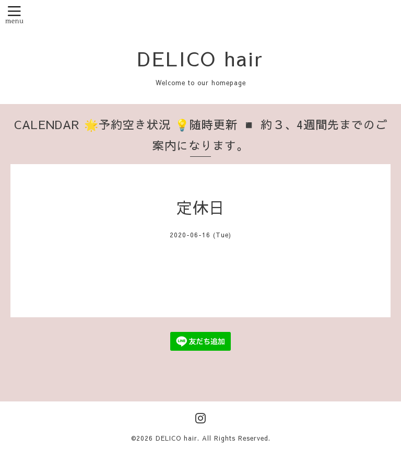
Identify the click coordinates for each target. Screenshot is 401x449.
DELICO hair (200, 58)
